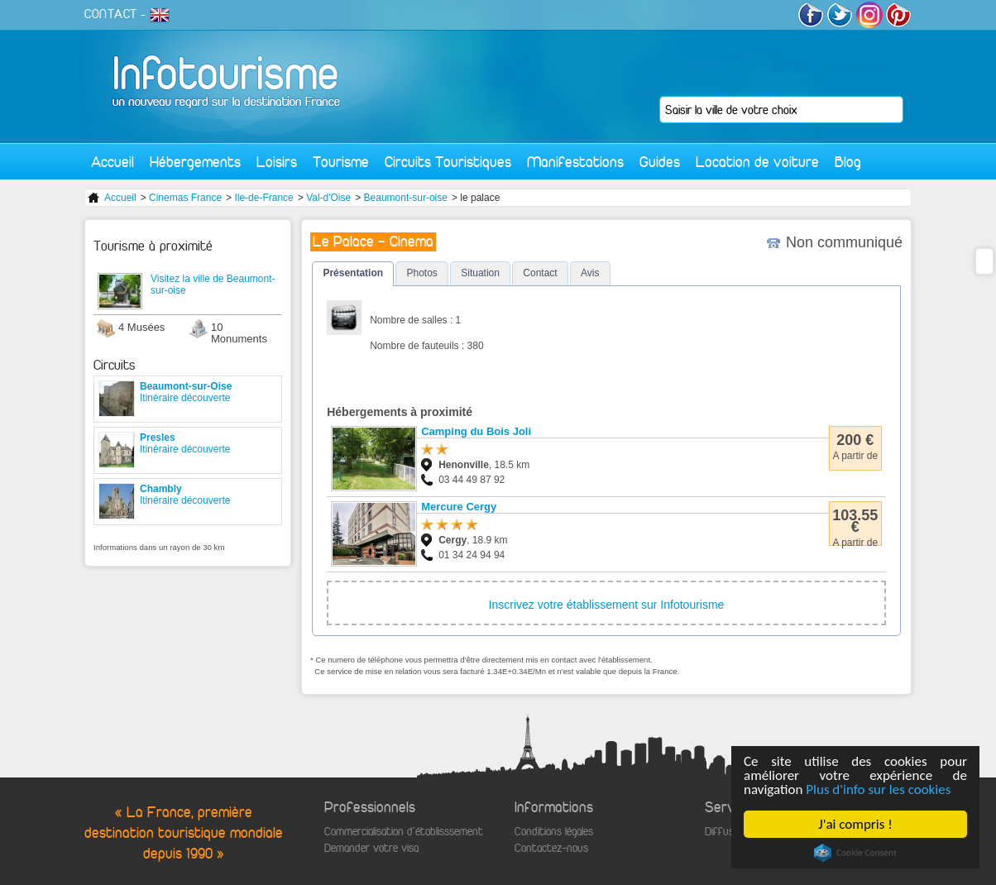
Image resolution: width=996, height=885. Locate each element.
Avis (590, 273)
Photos (421, 273)
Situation (480, 273)
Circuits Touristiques (448, 161)
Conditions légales (554, 832)
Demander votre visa (371, 848)
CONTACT (110, 14)
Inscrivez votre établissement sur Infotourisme (607, 604)
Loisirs (276, 161)
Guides (659, 161)
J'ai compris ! (855, 824)
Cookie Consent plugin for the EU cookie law (855, 853)
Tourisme (341, 161)
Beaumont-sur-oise (406, 197)
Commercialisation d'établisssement (403, 832)
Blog (848, 161)
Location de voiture (757, 161)
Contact (540, 273)
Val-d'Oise (328, 197)
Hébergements (195, 161)
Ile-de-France (263, 197)
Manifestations (575, 161)
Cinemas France (185, 197)
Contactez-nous (551, 848)
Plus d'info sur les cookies (878, 789)
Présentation (353, 273)
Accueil (112, 161)
